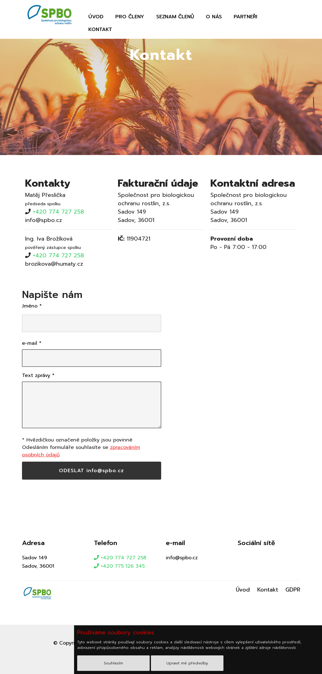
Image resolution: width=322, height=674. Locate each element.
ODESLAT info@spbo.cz (91, 470)
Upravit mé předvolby (187, 663)
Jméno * (32, 306)
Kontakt (100, 29)
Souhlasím (113, 663)
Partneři (245, 16)
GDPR (292, 589)
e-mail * (32, 343)
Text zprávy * (38, 375)
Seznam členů (175, 16)
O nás (214, 16)
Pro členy (129, 16)
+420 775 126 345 (119, 566)
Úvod (96, 16)
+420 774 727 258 (58, 211)
